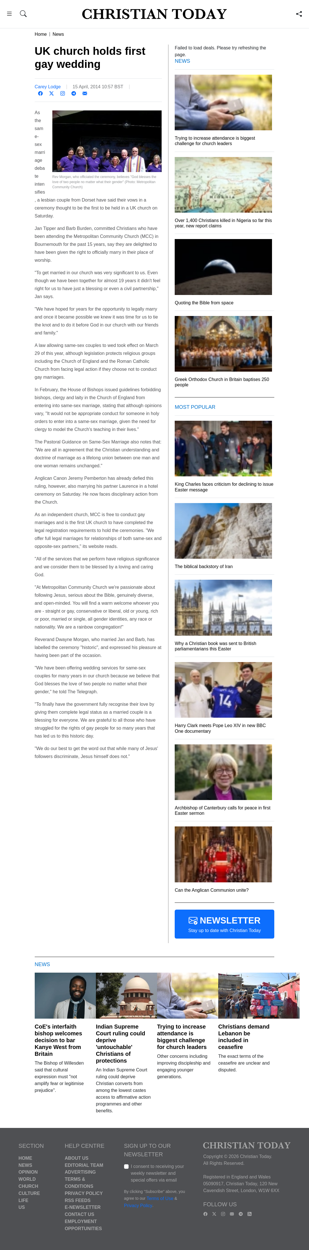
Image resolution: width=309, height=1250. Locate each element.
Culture (29, 1193)
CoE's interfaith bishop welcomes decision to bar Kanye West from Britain (58, 1040)
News (58, 34)
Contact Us (79, 1214)
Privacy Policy (84, 1193)
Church (28, 1186)
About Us (76, 1158)
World (27, 1179)
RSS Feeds (77, 1200)
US (21, 1207)
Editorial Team (84, 1165)
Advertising (80, 1172)
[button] (9, 14)
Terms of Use (160, 1198)
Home (41, 34)
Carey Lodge (48, 86)
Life (23, 1200)
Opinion (28, 1172)
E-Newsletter (82, 1207)
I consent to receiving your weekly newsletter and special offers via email (157, 1173)
